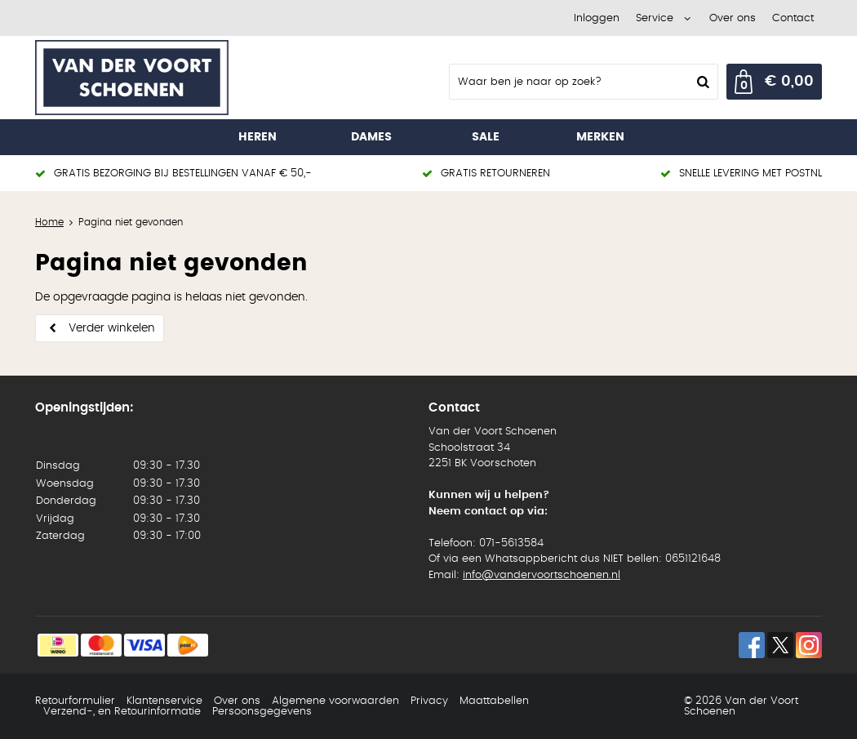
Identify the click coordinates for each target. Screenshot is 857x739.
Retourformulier (75, 701)
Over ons (732, 18)
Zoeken (701, 82)
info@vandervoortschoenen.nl (541, 575)
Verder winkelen (112, 328)
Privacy (429, 701)
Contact (793, 18)
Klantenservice (164, 701)
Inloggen (596, 18)
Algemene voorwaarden (335, 701)
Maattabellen (494, 701)
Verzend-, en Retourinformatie (122, 711)
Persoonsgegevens (262, 711)
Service (654, 18)
